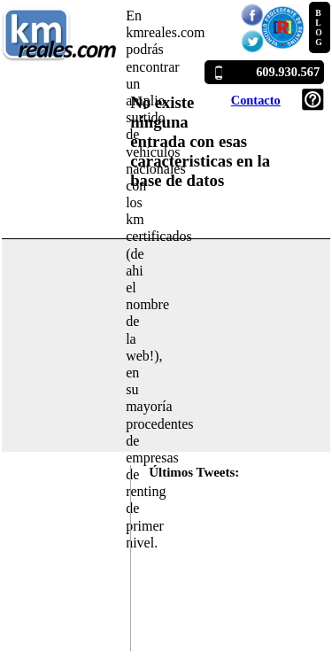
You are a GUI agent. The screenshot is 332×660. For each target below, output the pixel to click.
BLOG (318, 27)
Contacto (256, 100)
